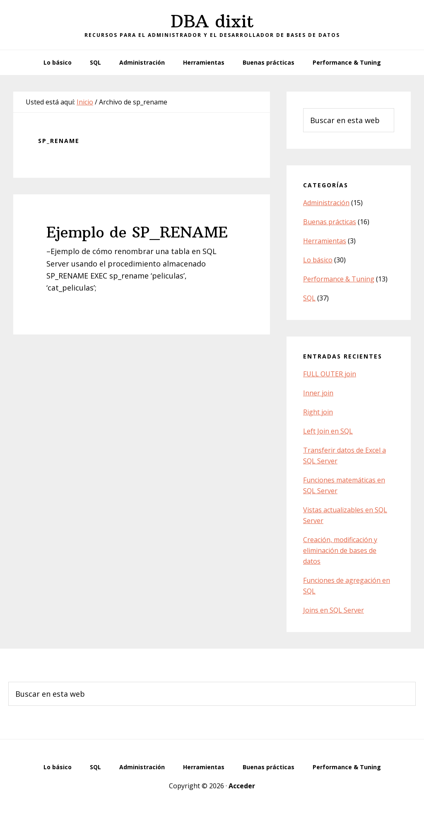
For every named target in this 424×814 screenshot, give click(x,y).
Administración (326, 202)
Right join (318, 412)
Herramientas (324, 240)
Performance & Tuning (338, 278)
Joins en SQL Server (333, 610)
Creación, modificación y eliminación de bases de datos (340, 550)
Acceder (242, 785)
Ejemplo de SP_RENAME (137, 232)
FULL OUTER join (329, 373)
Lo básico (317, 259)
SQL (309, 298)
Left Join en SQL (328, 431)
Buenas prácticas (329, 221)
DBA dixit (212, 21)
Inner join (318, 392)
